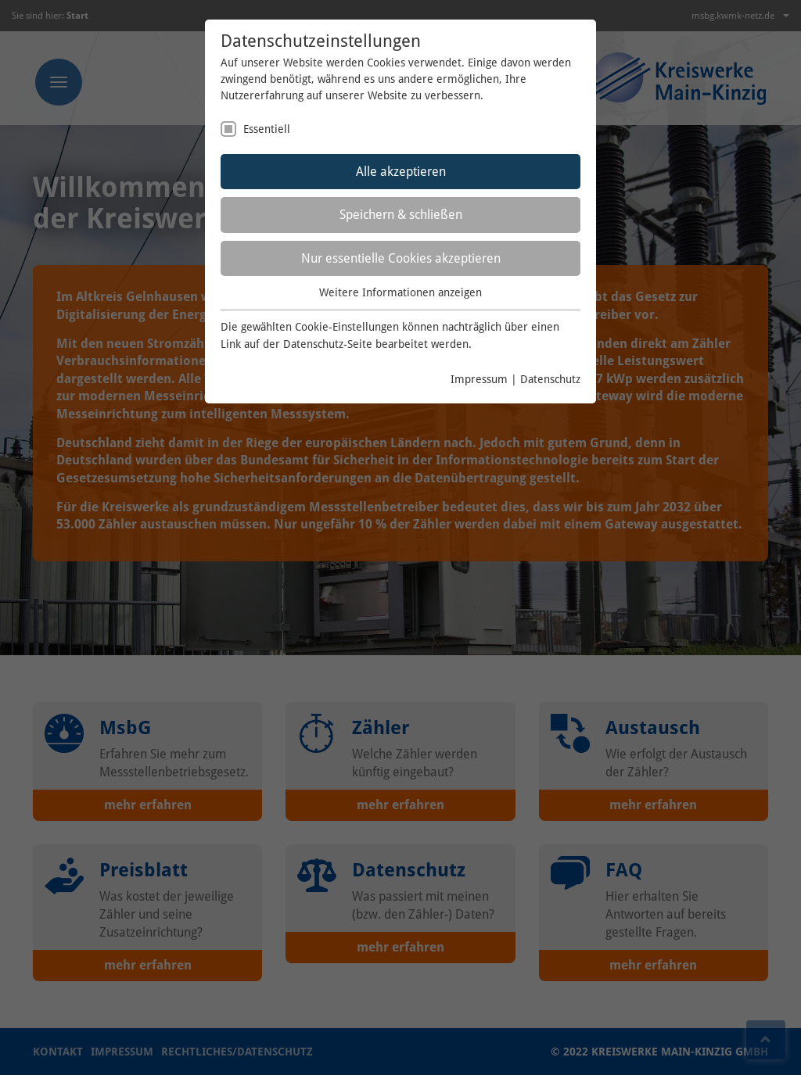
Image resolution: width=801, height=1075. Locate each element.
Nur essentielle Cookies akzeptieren (401, 258)
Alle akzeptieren (401, 171)
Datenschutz (550, 379)
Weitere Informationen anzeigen (400, 292)
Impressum (479, 379)
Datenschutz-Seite (327, 344)
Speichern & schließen (400, 214)
